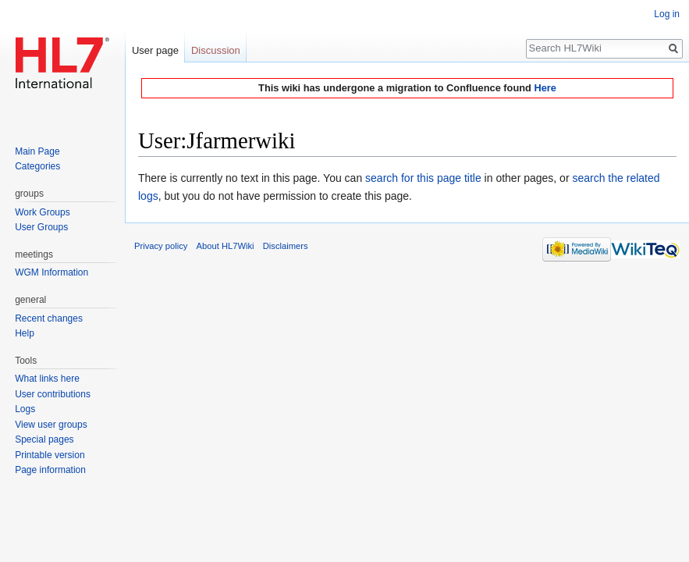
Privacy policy (160, 246)
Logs (25, 409)
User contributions (53, 394)
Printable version (49, 455)
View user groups (51, 424)
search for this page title (423, 178)
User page (155, 50)
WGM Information (51, 272)
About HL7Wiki (225, 246)
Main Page (37, 151)
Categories (37, 166)
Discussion (215, 50)
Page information (50, 469)
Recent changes (49, 318)
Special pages (44, 439)
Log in (667, 14)
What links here (47, 378)
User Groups (41, 227)
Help (24, 333)
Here (545, 88)
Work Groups (42, 212)
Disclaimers (285, 246)
